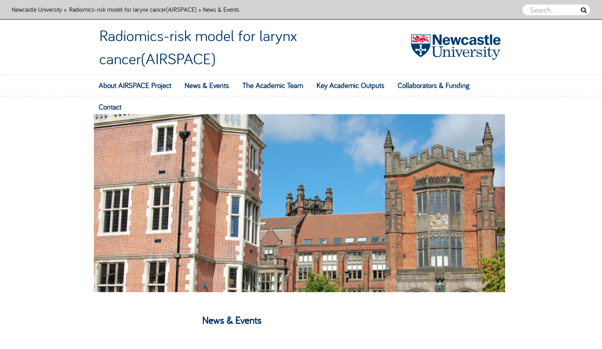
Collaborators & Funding (433, 85)
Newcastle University (37, 9)
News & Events (206, 85)
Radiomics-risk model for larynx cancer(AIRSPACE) (133, 9)
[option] (301, 194)
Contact (110, 107)
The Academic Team (272, 85)
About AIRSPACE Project (135, 85)
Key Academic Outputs (350, 85)
